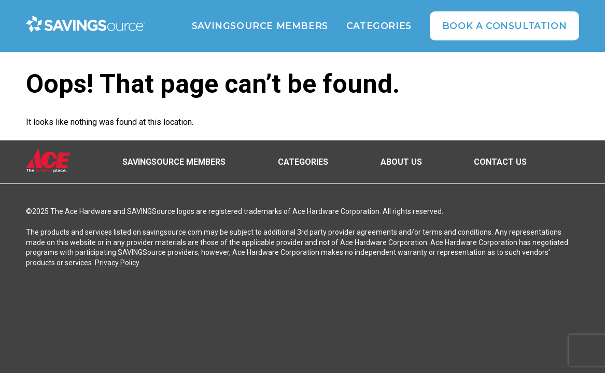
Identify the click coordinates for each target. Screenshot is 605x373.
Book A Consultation (504, 25)
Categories (379, 26)
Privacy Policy (117, 263)
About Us (401, 162)
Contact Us (500, 162)
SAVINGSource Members (260, 26)
